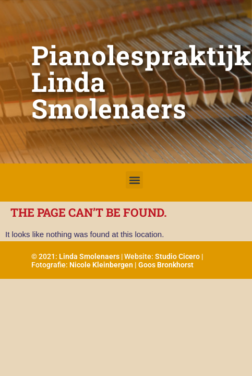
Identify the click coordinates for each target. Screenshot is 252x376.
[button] (134, 180)
